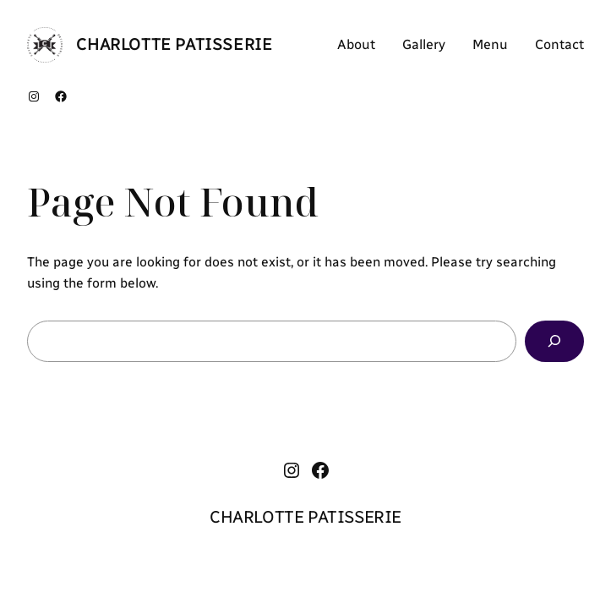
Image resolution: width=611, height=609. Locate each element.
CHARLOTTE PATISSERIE (174, 44)
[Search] (554, 341)
